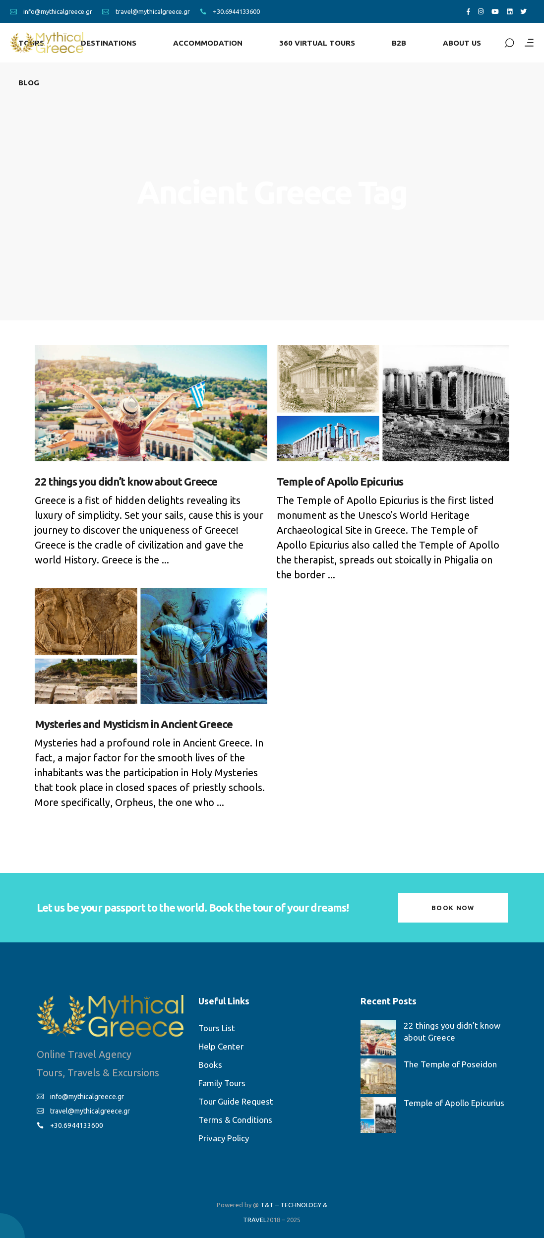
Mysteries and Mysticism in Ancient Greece (134, 724)
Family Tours (221, 1083)
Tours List (216, 1028)
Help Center (220, 1046)
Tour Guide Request (235, 1101)
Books (210, 1064)
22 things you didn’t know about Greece (126, 481)
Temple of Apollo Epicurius (340, 481)
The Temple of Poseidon (450, 1064)
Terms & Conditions (235, 1119)
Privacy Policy (223, 1138)
